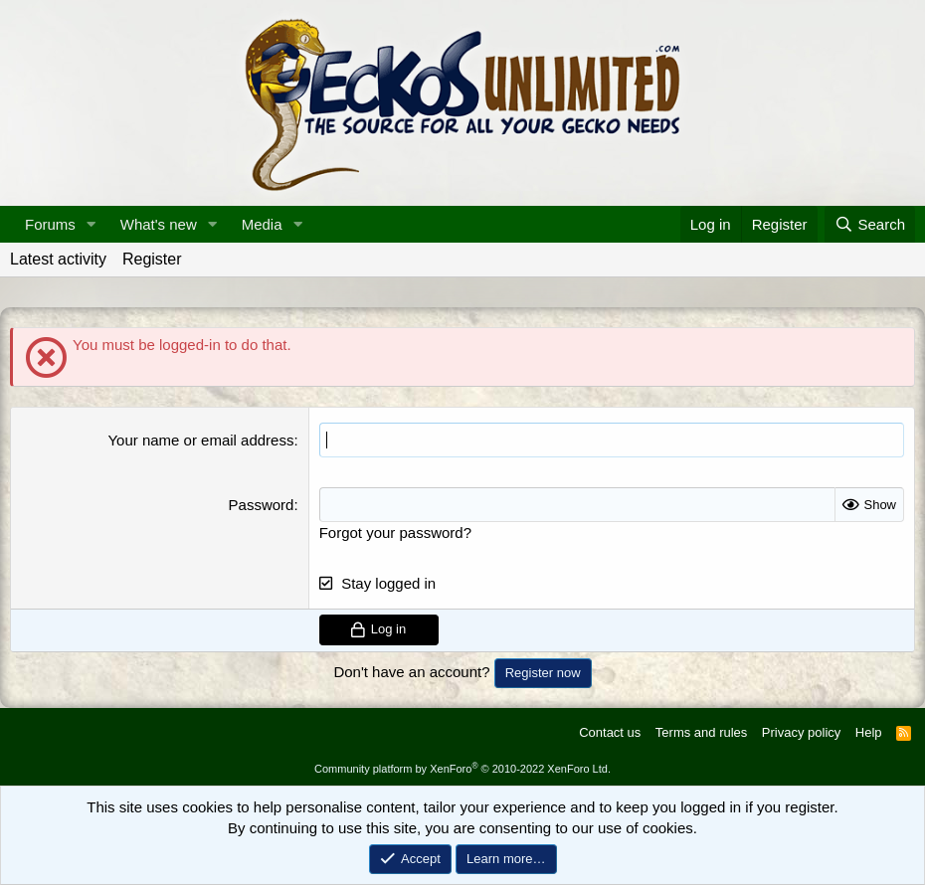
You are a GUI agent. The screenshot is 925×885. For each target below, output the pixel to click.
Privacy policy (801, 732)
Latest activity (58, 259)
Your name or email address (200, 440)
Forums (50, 224)
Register (152, 259)
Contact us (610, 732)
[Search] (870, 224)
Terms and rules (701, 732)
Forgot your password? (395, 532)
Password (261, 504)
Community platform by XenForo (462, 769)
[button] (91, 224)
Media (262, 224)
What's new (158, 224)
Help (868, 732)
